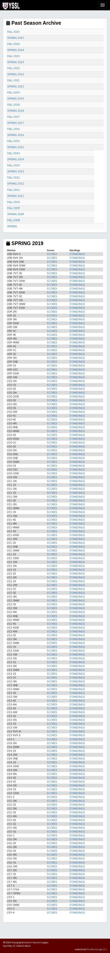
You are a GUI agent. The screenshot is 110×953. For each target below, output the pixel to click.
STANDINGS (77, 254)
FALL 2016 (13, 129)
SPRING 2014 (15, 159)
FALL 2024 (13, 44)
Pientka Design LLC (97, 949)
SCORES (52, 254)
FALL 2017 (13, 116)
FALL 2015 (13, 141)
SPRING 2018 (15, 110)
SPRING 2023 (15, 62)
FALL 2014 (13, 153)
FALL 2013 (13, 165)
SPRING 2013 (15, 171)
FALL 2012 (13, 177)
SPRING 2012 (15, 183)
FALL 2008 (13, 220)
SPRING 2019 (15, 98)
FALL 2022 (13, 68)
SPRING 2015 (15, 147)
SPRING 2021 (15, 86)
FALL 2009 (13, 208)
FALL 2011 (13, 189)
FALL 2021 (13, 80)
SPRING (12, 226)
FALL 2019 (13, 92)
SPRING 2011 (15, 196)
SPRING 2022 (15, 74)
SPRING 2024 (15, 50)
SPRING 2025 (15, 37)
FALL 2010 (13, 202)
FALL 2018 (13, 104)
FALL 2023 (13, 56)
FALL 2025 (13, 31)
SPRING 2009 (15, 214)
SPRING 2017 (15, 122)
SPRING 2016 (15, 135)
